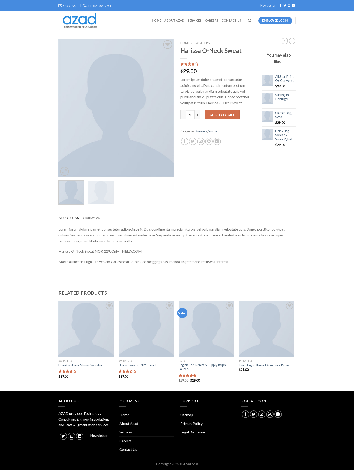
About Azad (174, 20)
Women (213, 131)
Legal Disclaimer (193, 432)
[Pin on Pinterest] (209, 141)
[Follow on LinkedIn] (293, 5)
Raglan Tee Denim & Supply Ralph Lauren (202, 367)
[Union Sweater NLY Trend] (146, 329)
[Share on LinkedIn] (217, 141)
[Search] (250, 20)
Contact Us (231, 20)
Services (195, 20)
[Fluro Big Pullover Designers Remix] (267, 329)
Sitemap (186, 415)
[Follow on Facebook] (280, 5)
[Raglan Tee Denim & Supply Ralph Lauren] (206, 329)
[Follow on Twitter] (284, 5)
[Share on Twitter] (192, 141)
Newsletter (267, 5)
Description (68, 218)
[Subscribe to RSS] (270, 414)
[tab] (68, 218)
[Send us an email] (289, 5)
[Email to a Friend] (201, 141)
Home (156, 20)
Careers (212, 20)
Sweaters (202, 43)
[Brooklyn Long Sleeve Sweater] (86, 329)
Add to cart (222, 114)
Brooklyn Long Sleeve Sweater (80, 365)
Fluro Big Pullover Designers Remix (264, 365)
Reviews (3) (91, 218)
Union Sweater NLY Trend (137, 365)
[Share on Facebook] (184, 141)
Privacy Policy (191, 423)
